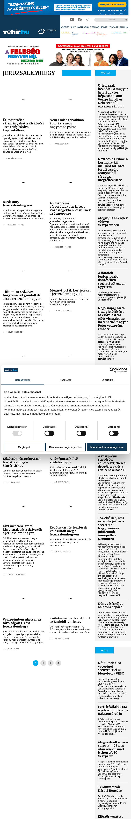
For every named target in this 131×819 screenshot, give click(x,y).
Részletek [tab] (65, 379)
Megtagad (24, 446)
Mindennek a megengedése (107, 446)
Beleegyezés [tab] (23, 379)
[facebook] (80, 19)
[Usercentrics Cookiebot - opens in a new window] (112, 370)
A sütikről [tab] (108, 379)
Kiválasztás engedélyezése (65, 446)
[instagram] (87, 19)
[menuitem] (65, 27)
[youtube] (71, 19)
